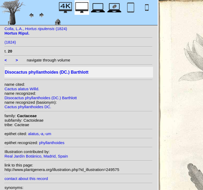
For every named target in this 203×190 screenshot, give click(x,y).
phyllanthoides (51, 142)
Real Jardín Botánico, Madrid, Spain (36, 156)
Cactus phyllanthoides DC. (27, 106)
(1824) (10, 42)
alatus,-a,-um (39, 133)
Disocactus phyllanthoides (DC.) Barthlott (40, 98)
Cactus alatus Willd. (21, 89)
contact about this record (26, 178)
